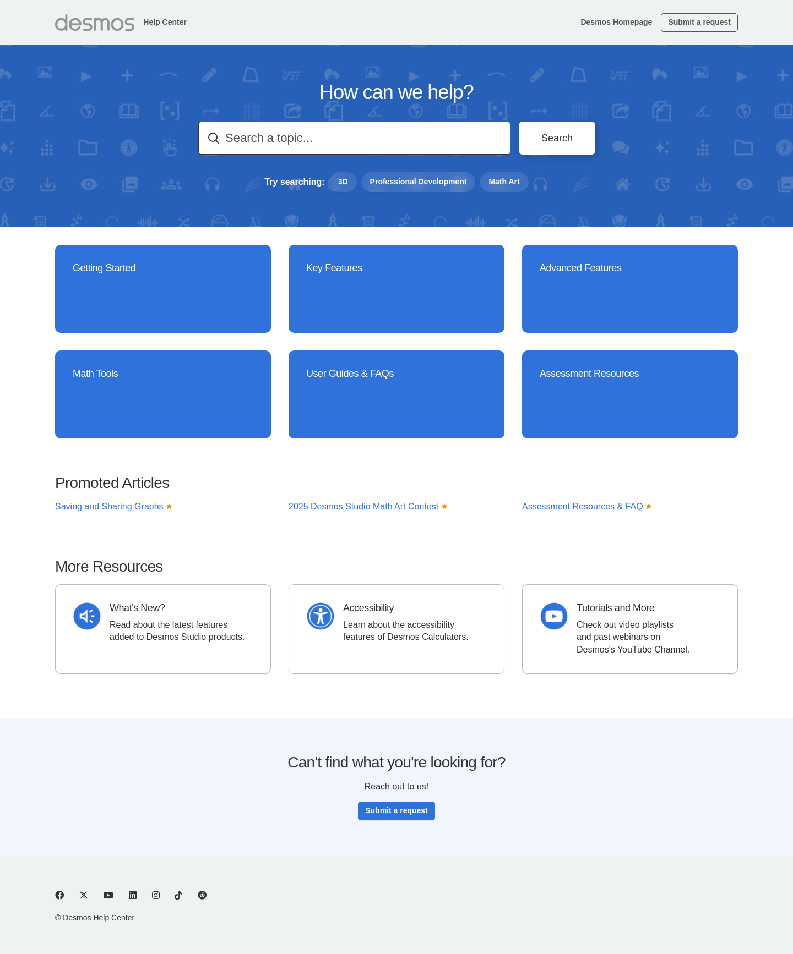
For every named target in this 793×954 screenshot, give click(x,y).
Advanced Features (580, 267)
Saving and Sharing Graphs (113, 511)
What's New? (137, 607)
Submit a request (699, 22)
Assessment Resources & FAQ (587, 511)
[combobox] (354, 138)
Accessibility (368, 607)
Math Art (503, 181)
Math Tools (95, 373)
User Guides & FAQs (350, 374)
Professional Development (418, 181)
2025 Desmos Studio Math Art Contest (368, 511)
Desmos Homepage (616, 22)
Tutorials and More (615, 607)
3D (343, 181)
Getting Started (104, 267)
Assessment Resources (589, 373)
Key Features (334, 267)
